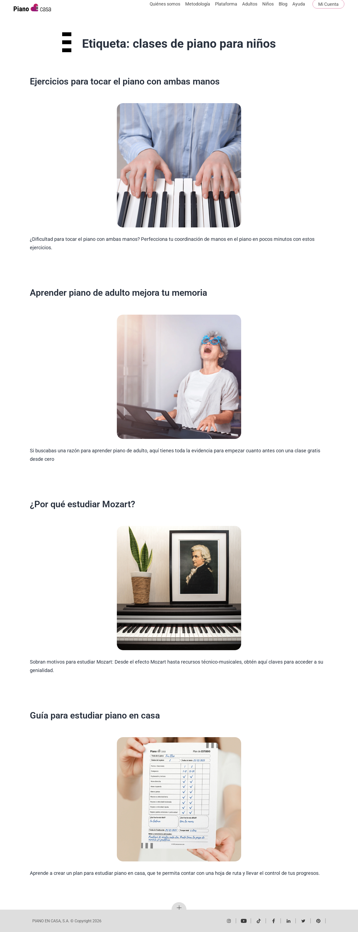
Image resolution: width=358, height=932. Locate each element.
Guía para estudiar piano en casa (95, 715)
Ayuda (298, 9)
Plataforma (226, 9)
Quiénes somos (165, 9)
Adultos (249, 9)
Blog (283, 9)
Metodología (197, 9)
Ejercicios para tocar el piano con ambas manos (125, 81)
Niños (268, 9)
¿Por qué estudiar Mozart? (82, 504)
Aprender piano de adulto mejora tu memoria (118, 293)
